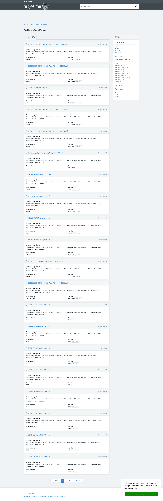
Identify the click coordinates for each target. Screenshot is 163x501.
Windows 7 (118, 71)
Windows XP (118, 79)
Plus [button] (136, 488)
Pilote (116, 54)
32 (115, 95)
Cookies (56, 496)
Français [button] (27, 1)
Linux (116, 81)
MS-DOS (117, 83)
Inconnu (117, 85)
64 (115, 97)
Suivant (79, 481)
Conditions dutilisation (30, 496)
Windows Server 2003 (121, 77)
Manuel (117, 52)
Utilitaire (117, 56)
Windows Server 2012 (121, 67)
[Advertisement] (81, 15)
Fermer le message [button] (141, 494)
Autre (116, 48)
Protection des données (45, 496)
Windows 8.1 (119, 65)
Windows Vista (119, 75)
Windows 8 (118, 69)
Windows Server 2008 (121, 73)
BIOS (116, 50)
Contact (62, 496)
